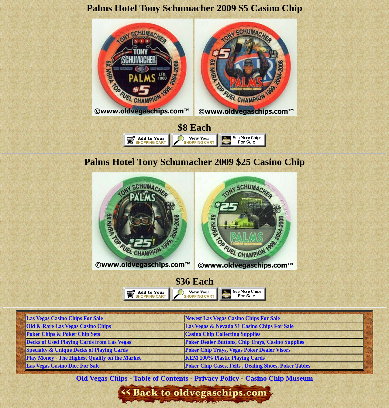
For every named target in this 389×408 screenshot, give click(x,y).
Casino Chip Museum (279, 378)
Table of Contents (160, 378)
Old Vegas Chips (101, 378)
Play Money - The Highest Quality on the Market (83, 358)
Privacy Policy (216, 378)
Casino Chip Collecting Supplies (222, 334)
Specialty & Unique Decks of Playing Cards (77, 350)
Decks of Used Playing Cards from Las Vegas (78, 342)
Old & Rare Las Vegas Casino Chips (68, 326)
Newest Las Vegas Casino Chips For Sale (232, 318)
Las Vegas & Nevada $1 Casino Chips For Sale (239, 326)
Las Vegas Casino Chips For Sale (64, 318)
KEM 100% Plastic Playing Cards (225, 358)
